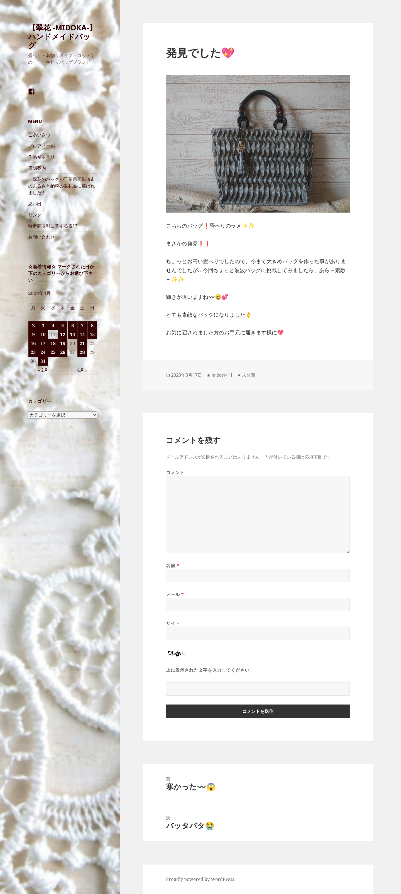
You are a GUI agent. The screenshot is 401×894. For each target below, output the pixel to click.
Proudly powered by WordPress (200, 879)
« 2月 (43, 370)
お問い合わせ (41, 237)
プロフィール (41, 146)
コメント (175, 472)
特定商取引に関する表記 (52, 226)
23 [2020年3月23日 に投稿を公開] (33, 352)
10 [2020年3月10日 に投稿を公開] (42, 334)
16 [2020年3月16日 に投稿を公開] (33, 343)
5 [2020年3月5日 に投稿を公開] (62, 325)
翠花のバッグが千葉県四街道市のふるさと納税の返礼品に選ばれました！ (61, 186)
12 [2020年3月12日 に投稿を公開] (62, 334)
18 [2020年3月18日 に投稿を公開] (52, 343)
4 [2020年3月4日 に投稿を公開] (53, 325)
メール (175, 594)
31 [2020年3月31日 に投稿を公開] (42, 361)
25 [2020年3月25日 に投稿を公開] (52, 352)
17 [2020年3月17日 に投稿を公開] (42, 343)
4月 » (82, 370)
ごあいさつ (39, 135)
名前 (172, 565)
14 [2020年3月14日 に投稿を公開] (82, 334)
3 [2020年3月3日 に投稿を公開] (43, 325)
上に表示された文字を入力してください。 (210, 670)
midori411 (222, 375)
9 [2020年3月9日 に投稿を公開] (33, 334)
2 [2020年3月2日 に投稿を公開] (33, 325)
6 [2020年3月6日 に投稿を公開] (72, 325)
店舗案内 (37, 168)
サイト (173, 623)
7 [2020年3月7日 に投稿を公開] (82, 325)
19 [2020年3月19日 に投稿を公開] (62, 343)
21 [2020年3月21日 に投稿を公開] (82, 343)
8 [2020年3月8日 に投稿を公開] (92, 325)
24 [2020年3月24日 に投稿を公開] (42, 352)
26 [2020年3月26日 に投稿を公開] (62, 352)
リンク (34, 215)
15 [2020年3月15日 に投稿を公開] (92, 334)
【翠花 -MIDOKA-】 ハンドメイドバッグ (62, 36)
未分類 (248, 375)
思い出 (34, 204)
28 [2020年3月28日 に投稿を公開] (82, 352)
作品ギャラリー (43, 157)
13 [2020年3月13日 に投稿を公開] (72, 334)
